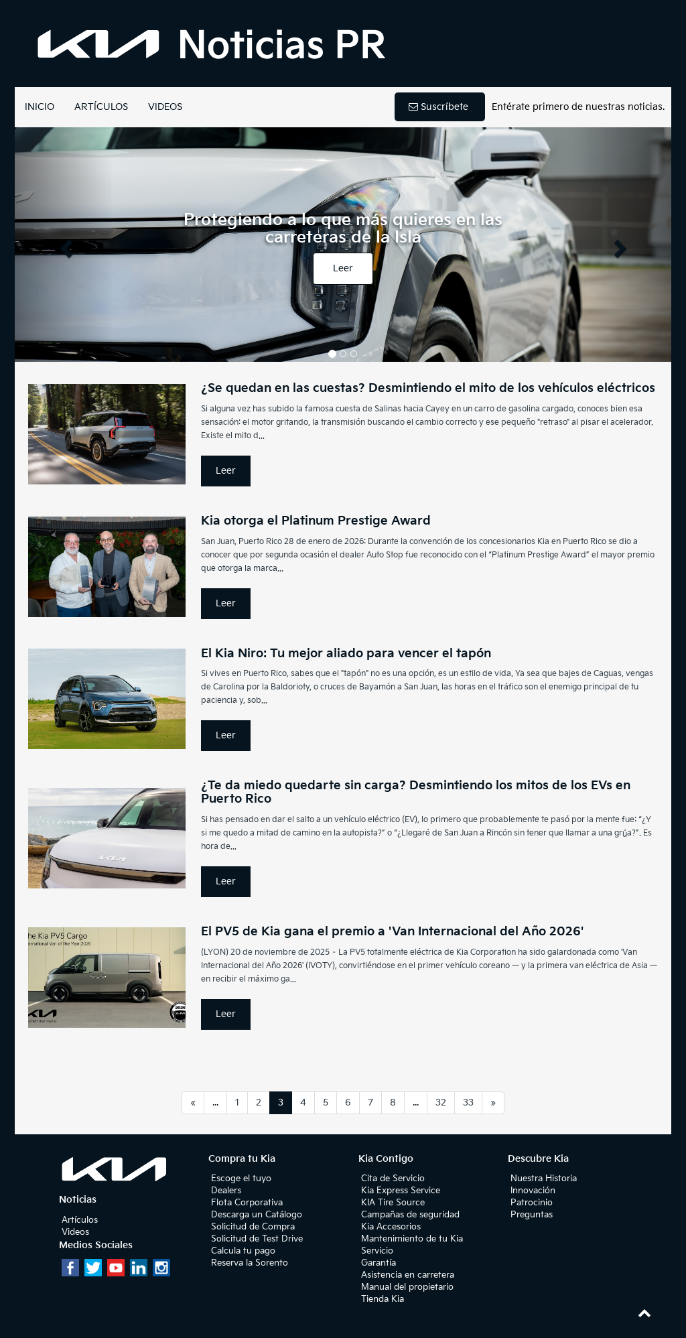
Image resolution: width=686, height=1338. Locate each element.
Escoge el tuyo (241, 1178)
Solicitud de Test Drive (257, 1238)
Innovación (532, 1190)
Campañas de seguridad (410, 1214)
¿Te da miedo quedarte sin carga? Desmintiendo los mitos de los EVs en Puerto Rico (415, 792)
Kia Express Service (400, 1190)
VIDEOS (165, 107)
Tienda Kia (382, 1299)
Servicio (377, 1251)
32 (440, 1102)
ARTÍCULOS (101, 107)
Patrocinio (531, 1202)
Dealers (226, 1190)
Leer (343, 268)
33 (468, 1102)
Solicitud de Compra (253, 1226)
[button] (64, 244)
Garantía (378, 1263)
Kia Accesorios (391, 1226)
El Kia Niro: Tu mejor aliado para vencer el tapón (346, 654)
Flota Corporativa (247, 1202)
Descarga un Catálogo (256, 1214)
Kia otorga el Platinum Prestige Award (316, 521)
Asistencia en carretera (407, 1275)
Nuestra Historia (543, 1178)
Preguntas (531, 1214)
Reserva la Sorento (249, 1263)
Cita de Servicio (393, 1178)
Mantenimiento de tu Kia (412, 1238)
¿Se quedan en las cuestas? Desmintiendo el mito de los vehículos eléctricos (428, 388)
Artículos (80, 1220)
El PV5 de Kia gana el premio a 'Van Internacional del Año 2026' (392, 932)
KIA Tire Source (393, 1202)
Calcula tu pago (243, 1251)
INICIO (39, 107)
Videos (75, 1232)
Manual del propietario (407, 1287)
